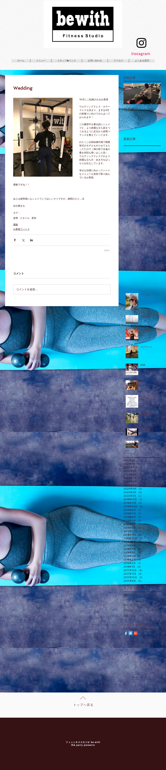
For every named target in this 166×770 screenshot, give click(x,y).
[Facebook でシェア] (14, 240)
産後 (158, 610)
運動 (15, 224)
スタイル (24, 218)
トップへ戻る (83, 705)
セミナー (156, 599)
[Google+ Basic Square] (136, 633)
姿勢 (15, 218)
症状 (125, 615)
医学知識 (135, 605)
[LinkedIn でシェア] (31, 240)
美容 (34, 218)
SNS (126, 594)
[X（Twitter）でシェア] (23, 240)
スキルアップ (130, 599)
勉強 (125, 605)
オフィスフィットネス (142, 594)
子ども (150, 610)
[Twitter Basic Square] (130, 633)
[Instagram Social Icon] (141, 42)
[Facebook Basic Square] (125, 633)
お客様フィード (21, 229)
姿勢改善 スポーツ (134, 610)
